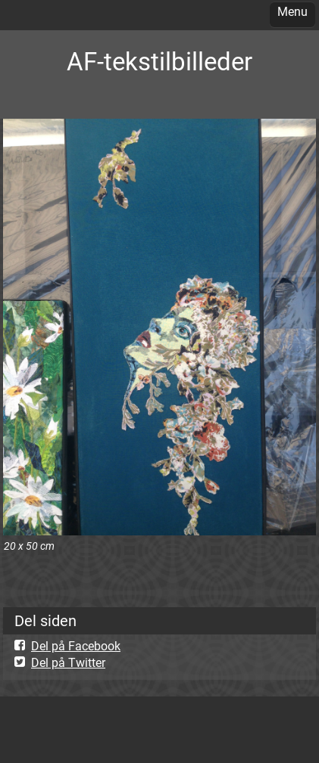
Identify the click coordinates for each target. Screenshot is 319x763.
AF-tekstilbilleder (159, 61)
